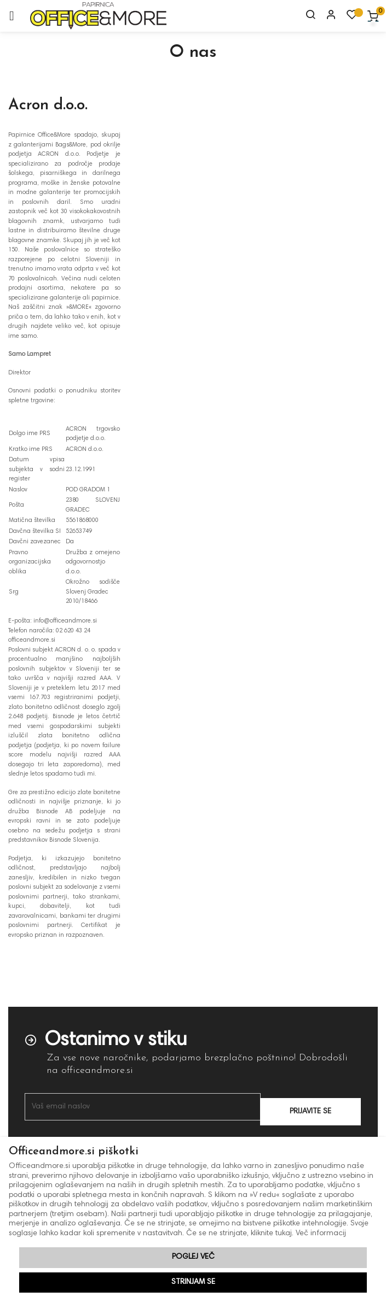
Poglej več (193, 1257)
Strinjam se (193, 1282)
